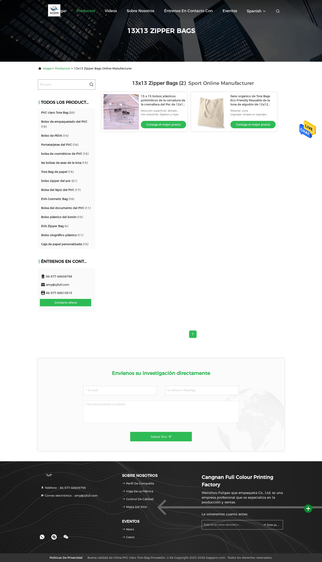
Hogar (61, 11)
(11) (66, 208)
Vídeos (111, 11)
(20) (58, 112)
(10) (54, 136)
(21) (59, 181)
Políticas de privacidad (66, 558)
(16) (59, 145)
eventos (230, 11)
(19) (64, 124)
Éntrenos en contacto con (188, 11)
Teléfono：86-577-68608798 (63, 488)
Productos (85, 11)
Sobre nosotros (140, 11)
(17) (60, 190)
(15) (65, 154)
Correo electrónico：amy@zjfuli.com (69, 495)
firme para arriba (271, 524)
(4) (54, 226)
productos (62, 68)
